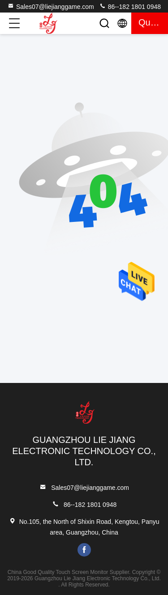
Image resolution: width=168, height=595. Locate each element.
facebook (84, 550)
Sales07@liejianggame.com (50, 6)
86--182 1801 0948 (130, 6)
